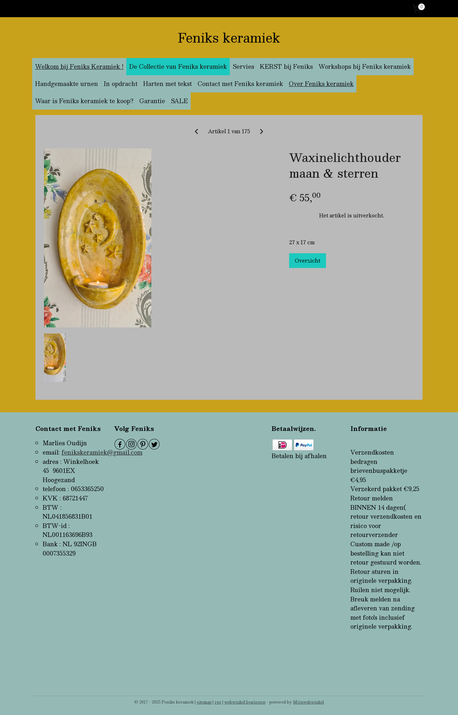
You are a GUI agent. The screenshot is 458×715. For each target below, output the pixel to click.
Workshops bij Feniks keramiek (364, 66)
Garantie (152, 101)
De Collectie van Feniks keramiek (178, 66)
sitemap (204, 702)
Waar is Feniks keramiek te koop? (84, 101)
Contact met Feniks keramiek (240, 83)
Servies (243, 66)
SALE (179, 101)
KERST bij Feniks (286, 66)
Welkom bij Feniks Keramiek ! (79, 66)
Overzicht (307, 260)
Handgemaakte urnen (66, 83)
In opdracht (120, 83)
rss (218, 702)
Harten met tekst (167, 83)
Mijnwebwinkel (308, 702)
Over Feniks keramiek (321, 83)
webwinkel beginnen (244, 702)
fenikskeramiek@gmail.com (102, 452)
